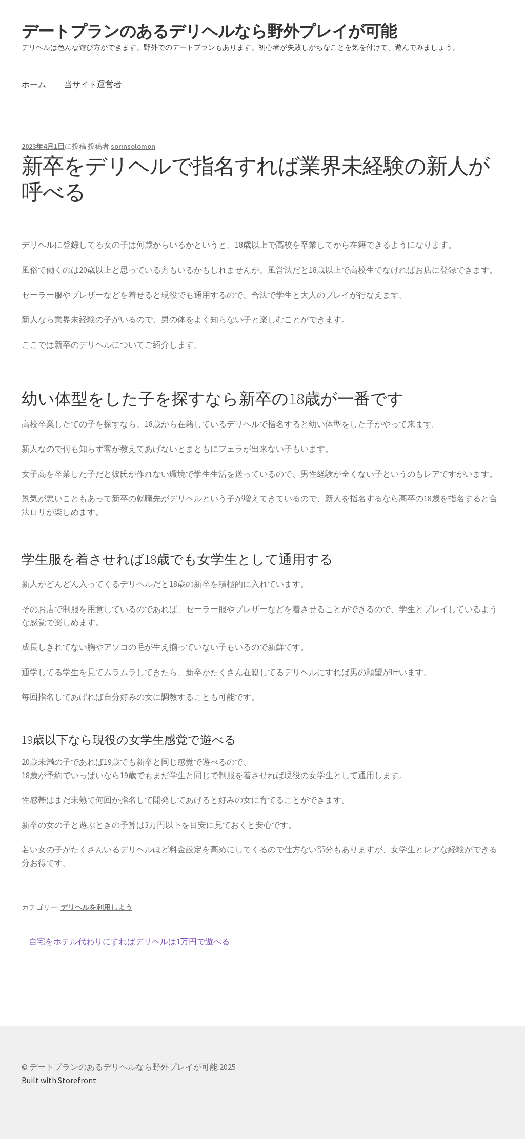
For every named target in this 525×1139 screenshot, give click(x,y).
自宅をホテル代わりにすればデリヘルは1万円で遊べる (129, 941)
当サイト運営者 (93, 84)
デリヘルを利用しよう (96, 907)
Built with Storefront (59, 1080)
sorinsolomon (133, 146)
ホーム (34, 84)
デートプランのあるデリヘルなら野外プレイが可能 (209, 31)
